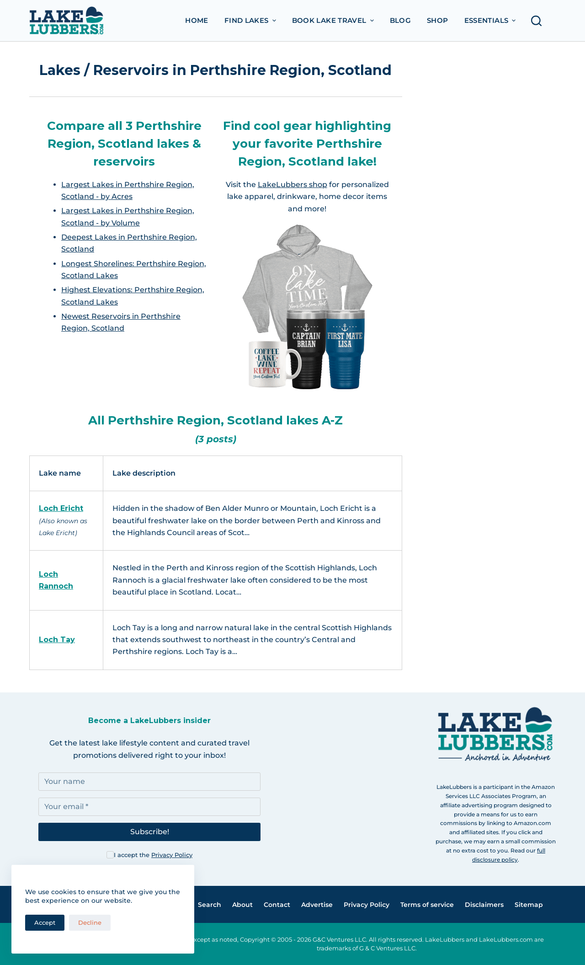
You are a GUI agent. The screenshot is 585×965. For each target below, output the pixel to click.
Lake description (144, 473)
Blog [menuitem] (400, 20)
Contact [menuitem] (277, 905)
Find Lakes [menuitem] (251, 20)
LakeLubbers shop (292, 184)
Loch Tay (57, 639)
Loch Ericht (61, 508)
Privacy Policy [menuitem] (366, 905)
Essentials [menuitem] (491, 20)
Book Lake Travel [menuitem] (334, 20)
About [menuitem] (242, 905)
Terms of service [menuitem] (427, 905)
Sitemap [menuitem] (529, 905)
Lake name (60, 473)
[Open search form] (539, 21)
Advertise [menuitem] (317, 905)
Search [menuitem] (209, 905)
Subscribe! (149, 831)
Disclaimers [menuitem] (484, 905)
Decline (89, 922)
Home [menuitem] (196, 20)
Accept (44, 922)
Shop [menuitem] (437, 20)
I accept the (153, 854)
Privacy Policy (171, 854)
